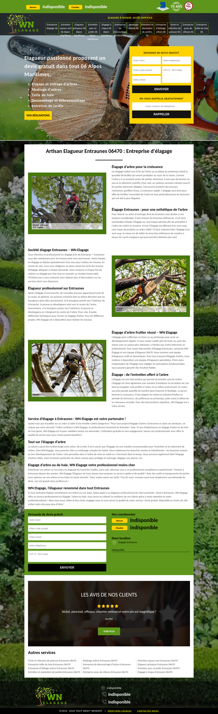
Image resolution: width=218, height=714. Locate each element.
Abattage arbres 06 (133, 26)
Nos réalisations (38, 115)
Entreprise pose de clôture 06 (188, 28)
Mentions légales (120, 711)
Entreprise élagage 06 (52, 26)
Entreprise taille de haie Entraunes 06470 (49, 664)
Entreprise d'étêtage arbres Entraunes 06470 (51, 668)
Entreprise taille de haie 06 (201, 28)
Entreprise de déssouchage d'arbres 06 (120, 28)
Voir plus (108, 631)
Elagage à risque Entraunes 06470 (155, 672)
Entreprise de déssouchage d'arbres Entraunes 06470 (106, 666)
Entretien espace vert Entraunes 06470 (158, 660)
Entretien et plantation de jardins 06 (147, 28)
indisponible (54, 6)
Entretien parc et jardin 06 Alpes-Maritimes (93, 28)
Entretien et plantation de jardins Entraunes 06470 (54, 672)
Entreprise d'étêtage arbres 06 (161, 28)
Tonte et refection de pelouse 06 (174, 28)
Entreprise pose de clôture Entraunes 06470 (105, 672)
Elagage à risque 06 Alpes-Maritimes (106, 28)
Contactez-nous (148, 711)
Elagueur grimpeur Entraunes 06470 (156, 664)
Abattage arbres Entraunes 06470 (100, 660)
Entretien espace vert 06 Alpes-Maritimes (66, 28)
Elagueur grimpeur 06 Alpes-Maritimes (79, 28)
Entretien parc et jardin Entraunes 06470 (159, 668)
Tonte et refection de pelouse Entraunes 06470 (52, 660)
